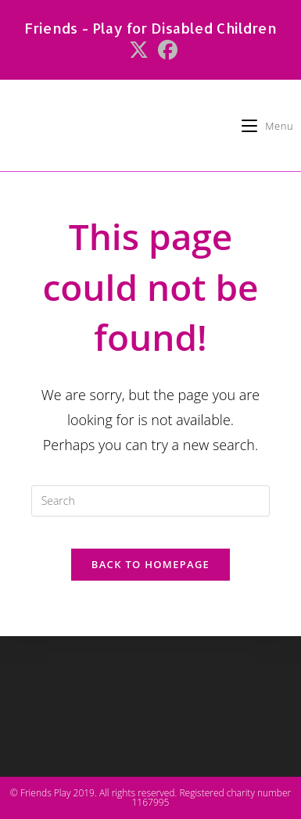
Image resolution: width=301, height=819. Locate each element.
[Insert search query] (151, 501)
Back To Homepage (150, 564)
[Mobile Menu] (267, 126)
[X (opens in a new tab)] (138, 50)
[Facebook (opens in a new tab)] (165, 50)
